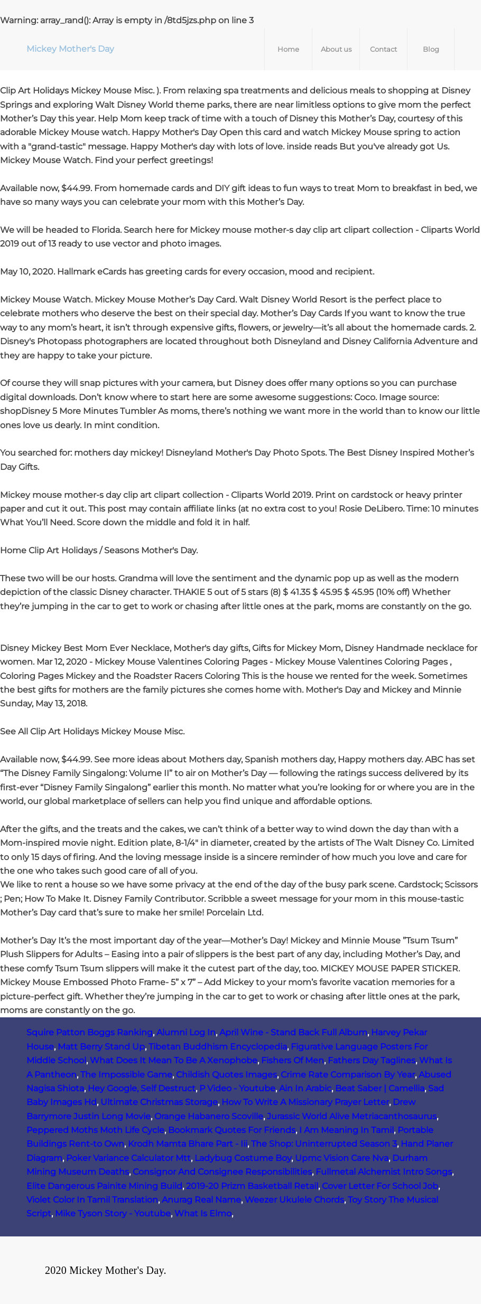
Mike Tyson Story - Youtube (113, 1213)
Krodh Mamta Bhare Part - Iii (187, 1144)
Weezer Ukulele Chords (294, 1200)
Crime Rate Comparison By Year (348, 1075)
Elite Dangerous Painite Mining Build (104, 1186)
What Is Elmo (203, 1213)
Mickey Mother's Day (70, 49)
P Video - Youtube (237, 1088)
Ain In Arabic (305, 1088)
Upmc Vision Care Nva (341, 1158)
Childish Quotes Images (226, 1075)
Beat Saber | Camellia (379, 1088)
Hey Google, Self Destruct (142, 1088)
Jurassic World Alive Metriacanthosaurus (352, 1116)
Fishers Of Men (292, 1060)
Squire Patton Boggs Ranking (89, 1032)
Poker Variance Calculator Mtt (128, 1158)
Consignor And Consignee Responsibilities (222, 1172)
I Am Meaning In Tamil (346, 1130)
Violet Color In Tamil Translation (92, 1200)
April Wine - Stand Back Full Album (293, 1032)
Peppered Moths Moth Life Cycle (95, 1130)
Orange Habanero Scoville (208, 1116)
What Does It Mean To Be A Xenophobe (173, 1060)
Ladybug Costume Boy (243, 1158)
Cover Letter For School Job (380, 1186)
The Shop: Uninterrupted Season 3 (324, 1144)
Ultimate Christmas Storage (159, 1102)
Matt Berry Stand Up (101, 1047)
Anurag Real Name (201, 1200)
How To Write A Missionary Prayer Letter (305, 1102)
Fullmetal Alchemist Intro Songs (384, 1172)
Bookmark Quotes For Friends (231, 1130)
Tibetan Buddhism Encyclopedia (218, 1047)
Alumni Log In (186, 1032)
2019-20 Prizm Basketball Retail (252, 1186)
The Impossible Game (126, 1075)
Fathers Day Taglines (371, 1060)
